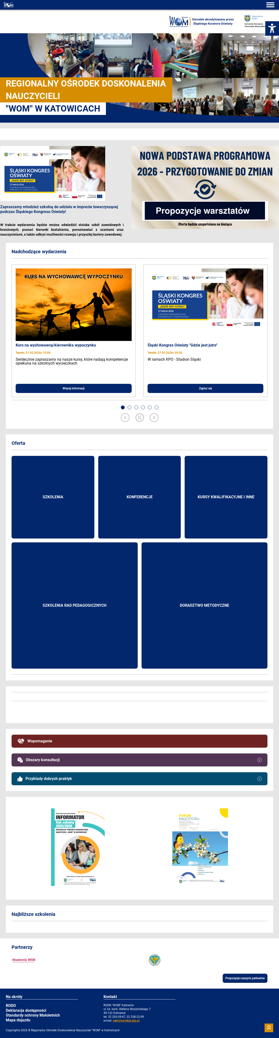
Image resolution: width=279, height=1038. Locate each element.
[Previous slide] (125, 418)
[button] (123, 407)
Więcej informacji (73, 388)
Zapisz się (205, 388)
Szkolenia (53, 497)
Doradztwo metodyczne (204, 605)
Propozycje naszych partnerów (245, 978)
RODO (11, 1005)
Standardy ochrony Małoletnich (33, 1015)
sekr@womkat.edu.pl (126, 1020)
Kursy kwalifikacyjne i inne (226, 497)
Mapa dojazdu (18, 1020)
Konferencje (140, 497)
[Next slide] (154, 418)
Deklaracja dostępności (26, 1010)
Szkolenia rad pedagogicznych (74, 605)
